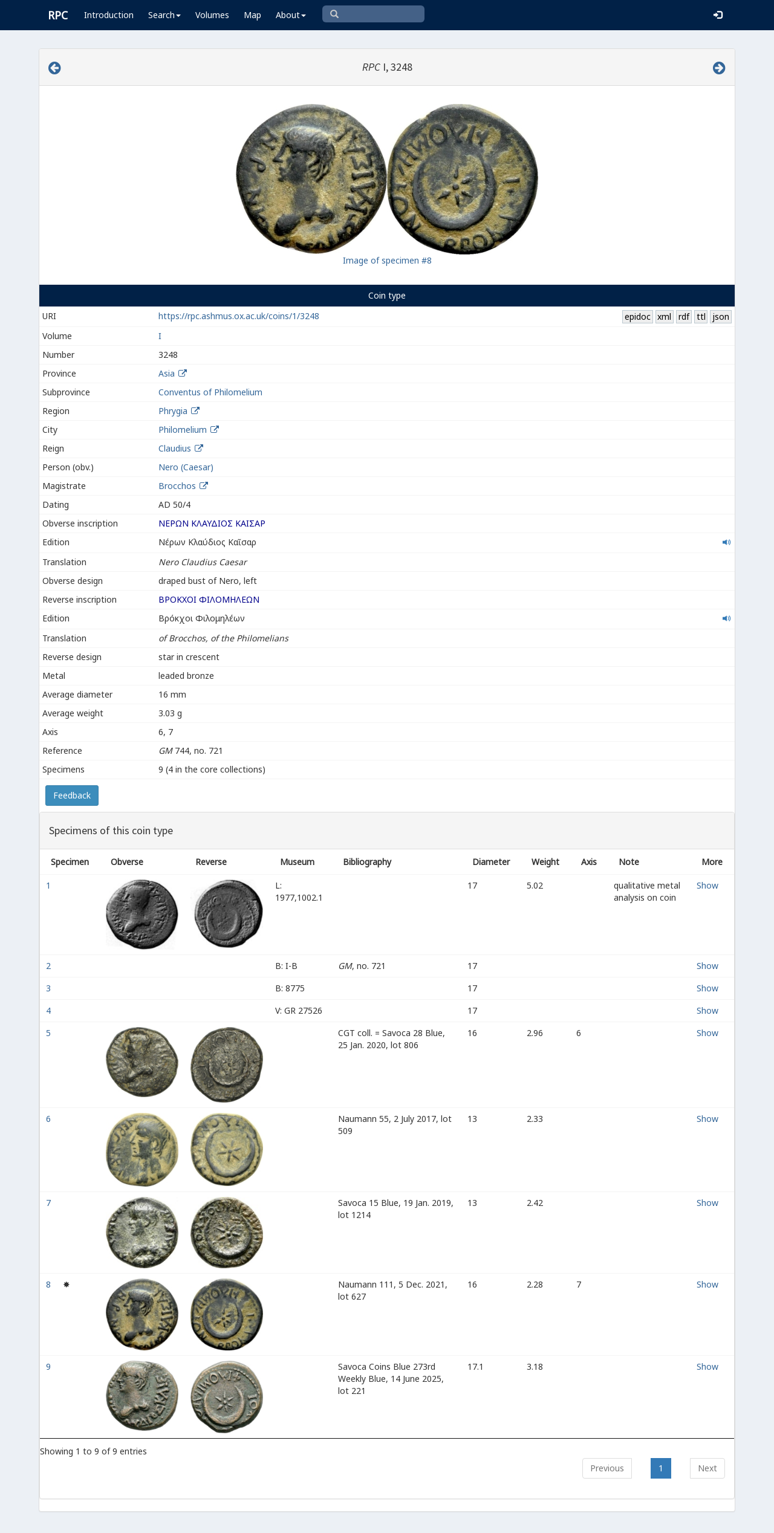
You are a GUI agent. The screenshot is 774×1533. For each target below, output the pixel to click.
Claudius (174, 448)
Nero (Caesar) (185, 467)
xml (664, 316)
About (291, 15)
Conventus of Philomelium (210, 392)
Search (164, 15)
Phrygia (172, 410)
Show (707, 885)
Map (252, 15)
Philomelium (182, 429)
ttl (701, 316)
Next (707, 1468)
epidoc (638, 316)
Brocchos (178, 485)
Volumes (212, 15)
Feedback (72, 795)
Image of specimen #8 (387, 260)
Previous (607, 1468)
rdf (683, 316)
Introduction (109, 15)
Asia (166, 373)
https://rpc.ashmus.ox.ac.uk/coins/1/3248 (238, 316)
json (720, 316)
